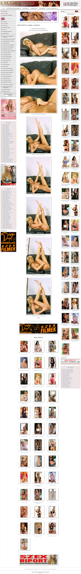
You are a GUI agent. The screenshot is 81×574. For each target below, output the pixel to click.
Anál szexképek (5, 126)
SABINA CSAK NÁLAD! (38, 370)
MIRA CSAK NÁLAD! (38, 403)
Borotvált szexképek (6, 132)
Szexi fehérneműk (7, 56)
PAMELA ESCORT (24, 354)
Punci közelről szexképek (7, 203)
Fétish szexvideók (65, 374)
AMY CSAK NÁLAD (24, 535)
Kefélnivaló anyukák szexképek (8, 152)
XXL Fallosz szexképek (7, 227)
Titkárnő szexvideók (66, 385)
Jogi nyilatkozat (27, 569)
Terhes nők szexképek (6, 218)
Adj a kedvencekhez (42, 569)
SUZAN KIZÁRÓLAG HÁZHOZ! (24, 387)
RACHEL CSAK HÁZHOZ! (38, 354)
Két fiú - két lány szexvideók (67, 371)
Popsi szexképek (5, 201)
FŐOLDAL (5, 11)
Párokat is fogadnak (8, 70)
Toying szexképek (6, 223)
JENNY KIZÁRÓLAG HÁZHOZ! (38, 436)
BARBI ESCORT (24, 403)
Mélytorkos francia (8, 72)
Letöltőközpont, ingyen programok (13, 8)
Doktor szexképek (6, 139)
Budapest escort (7, 82)
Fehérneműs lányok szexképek (8, 141)
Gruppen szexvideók (66, 375)
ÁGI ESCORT (52, 519)
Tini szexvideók (65, 384)
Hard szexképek (5, 147)
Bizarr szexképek (6, 131)
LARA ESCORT (24, 502)
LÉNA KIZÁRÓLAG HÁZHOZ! (52, 436)
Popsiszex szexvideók (66, 382)
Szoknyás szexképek (6, 214)
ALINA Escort (38, 519)
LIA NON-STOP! (52, 502)
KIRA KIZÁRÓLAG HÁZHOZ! (52, 420)
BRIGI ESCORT (65, 168)
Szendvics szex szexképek (7, 212)
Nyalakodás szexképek (7, 196)
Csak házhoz (6, 43)
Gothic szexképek (6, 145)
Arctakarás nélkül (8, 68)
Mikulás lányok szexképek (7, 161)
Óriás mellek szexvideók (66, 381)
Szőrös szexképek (6, 215)
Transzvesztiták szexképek (7, 224)
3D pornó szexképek (6, 124)
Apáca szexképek (6, 127)
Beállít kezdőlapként (34, 569)
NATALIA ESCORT (52, 468)
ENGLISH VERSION (9, 18)
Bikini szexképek (6, 129)
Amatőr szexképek (6, 125)
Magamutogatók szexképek (7, 158)
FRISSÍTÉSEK (5, 33)
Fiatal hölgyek (7, 60)
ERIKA (52, 354)
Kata (24, 420)
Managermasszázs (7, 76)
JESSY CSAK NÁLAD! (24, 552)
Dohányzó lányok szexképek (8, 138)
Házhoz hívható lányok (9, 39)
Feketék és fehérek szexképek (8, 142)
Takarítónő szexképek (6, 216)
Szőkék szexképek (6, 213)
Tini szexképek (5, 220)
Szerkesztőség (48, 569)
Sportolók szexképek (6, 210)
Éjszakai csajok (7, 74)
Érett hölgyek (6, 58)
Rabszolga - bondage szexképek (8, 204)
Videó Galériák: (70, 367)
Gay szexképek (5, 144)
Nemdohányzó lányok (8, 41)
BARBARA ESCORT (38, 452)
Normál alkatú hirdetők (9, 50)
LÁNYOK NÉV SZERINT (8, 84)
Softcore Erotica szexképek (7, 208)
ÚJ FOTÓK (5, 25)
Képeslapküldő (42, 8)
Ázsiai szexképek (6, 128)
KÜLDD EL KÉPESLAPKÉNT (37, 58)
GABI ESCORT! (65, 310)
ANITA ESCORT (52, 485)
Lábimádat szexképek (6, 155)
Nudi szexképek (5, 195)
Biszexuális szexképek (7, 130)
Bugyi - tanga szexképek (7, 133)
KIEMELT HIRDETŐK (7, 31)
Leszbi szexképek (6, 157)
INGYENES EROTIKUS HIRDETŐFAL (7, 87)
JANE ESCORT (52, 403)
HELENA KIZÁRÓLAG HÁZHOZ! (65, 325)
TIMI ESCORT (24, 468)
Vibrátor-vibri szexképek (7, 226)
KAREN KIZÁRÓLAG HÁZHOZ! (38, 486)
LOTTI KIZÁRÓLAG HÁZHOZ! (24, 370)
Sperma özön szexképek (7, 209)
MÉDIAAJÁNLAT (6, 91)
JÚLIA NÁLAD (52, 370)
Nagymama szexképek (7, 192)
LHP (4, 8)
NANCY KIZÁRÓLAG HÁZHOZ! (65, 185)
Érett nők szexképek (6, 140)
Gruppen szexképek (6, 146)
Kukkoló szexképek (6, 154)
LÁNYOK (5, 21)
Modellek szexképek (6, 190)
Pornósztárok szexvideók (66, 383)
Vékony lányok (7, 52)
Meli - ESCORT (75, 341)
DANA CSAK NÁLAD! (52, 452)
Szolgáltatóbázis (33, 8)
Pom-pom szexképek (6, 200)
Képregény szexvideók (66, 377)
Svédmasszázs (6, 78)
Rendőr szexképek (6, 205)
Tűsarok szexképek (6, 225)
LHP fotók (5, 66)
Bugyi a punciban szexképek (8, 134)
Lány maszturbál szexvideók (67, 379)
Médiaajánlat (54, 569)
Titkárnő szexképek (6, 221)
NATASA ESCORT (24, 519)
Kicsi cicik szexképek (6, 153)
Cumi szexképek (5, 137)
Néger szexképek (6, 193)
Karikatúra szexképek (6, 150)
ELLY (65, 264)
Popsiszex (5, 62)
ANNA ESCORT (65, 152)
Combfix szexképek (6, 135)
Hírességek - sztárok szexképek (8, 148)
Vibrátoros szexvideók (66, 386)
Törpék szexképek (6, 222)
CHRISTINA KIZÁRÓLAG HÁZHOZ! (38, 503)
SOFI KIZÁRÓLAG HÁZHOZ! (38, 386)
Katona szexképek (6, 151)
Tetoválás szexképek (6, 219)
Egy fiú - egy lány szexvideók (67, 369)
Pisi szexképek (5, 199)
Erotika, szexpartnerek (51, 8)
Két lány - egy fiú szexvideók (67, 372)
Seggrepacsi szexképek (7, 206)
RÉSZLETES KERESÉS (7, 15)
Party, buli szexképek (6, 197)
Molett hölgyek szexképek (7, 191)
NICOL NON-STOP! (24, 452)
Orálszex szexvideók (66, 380)
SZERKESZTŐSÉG (6, 89)
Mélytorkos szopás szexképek (8, 159)
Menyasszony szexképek (7, 160)
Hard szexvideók (65, 376)
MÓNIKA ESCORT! (38, 535)
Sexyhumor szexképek (7, 207)
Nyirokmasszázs (7, 80)
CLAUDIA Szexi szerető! (52, 535)
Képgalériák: (8, 122)
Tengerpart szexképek (6, 217)
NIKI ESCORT (38, 468)
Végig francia (6, 64)
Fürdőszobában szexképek (7, 143)
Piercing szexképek (6, 198)
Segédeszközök (7, 54)
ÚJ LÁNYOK (5, 23)
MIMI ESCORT (75, 310)
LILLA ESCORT (38, 420)
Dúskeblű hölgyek (7, 48)
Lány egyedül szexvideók (66, 378)
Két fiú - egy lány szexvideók (67, 370)
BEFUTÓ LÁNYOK (7, 27)
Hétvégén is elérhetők (8, 45)
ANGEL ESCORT (24, 436)
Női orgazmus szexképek (7, 194)
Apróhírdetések (25, 8)
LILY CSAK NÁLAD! (24, 485)
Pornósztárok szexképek (7, 202)
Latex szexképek (6, 156)
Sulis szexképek (5, 211)
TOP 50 (4, 29)
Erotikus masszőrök (8, 46)
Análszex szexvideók (66, 373)
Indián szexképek (6, 149)
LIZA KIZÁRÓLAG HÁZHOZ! (52, 386)
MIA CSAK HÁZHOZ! (65, 279)
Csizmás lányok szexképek (7, 136)
